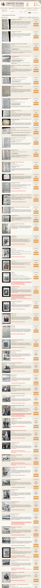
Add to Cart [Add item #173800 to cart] (36, 488)
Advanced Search (36, 12)
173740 (14, 490)
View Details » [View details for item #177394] (36, 305)
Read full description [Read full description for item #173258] (16, 565)
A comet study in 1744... (15, 215)
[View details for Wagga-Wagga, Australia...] (6, 511)
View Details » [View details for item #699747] (36, 69)
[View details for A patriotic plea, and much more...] (6, 116)
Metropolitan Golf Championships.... (17, 301)
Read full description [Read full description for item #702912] (20, 52)
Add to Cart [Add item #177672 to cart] (36, 254)
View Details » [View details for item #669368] (36, 166)
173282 (14, 538)
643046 (14, 195)
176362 (14, 351)
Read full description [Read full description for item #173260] (23, 553)
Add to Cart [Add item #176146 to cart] (36, 394)
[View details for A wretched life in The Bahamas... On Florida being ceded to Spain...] (6, 75)
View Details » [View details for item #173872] (36, 474)
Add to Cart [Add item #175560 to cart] (36, 451)
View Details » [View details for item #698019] (36, 81)
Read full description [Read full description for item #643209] (17, 188)
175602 (14, 431)
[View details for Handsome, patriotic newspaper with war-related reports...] (6, 133)
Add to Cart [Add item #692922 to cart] (36, 116)
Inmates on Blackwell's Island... (16, 479)
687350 (14, 128)
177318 (14, 314)
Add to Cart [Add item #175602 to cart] (36, 439)
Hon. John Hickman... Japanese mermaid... (18, 572)
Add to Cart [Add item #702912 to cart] (36, 49)
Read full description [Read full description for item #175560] (13, 448)
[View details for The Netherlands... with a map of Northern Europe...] (6, 83)
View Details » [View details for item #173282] (36, 544)
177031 (14, 340)
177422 (14, 287)
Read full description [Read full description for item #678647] (26, 144)
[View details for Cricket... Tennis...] (6, 323)
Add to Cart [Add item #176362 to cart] (36, 359)
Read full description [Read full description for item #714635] (26, 24)
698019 (14, 78)
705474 (14, 32)
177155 (14, 326)
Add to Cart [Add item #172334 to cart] (36, 581)
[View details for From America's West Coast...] (6, 192)
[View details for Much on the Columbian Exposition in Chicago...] (6, 440)
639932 (14, 216)
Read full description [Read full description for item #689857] (27, 124)
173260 (14, 549)
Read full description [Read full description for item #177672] (19, 254)
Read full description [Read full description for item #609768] (15, 228)
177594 (14, 273)
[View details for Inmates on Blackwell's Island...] (6, 485)
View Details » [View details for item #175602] (36, 437)
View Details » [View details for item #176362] (36, 357)
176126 (14, 406)
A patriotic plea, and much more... (16, 110)
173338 (14, 514)
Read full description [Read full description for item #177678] (26, 241)
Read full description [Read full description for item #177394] (26, 306)
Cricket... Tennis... (14, 313)
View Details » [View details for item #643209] (36, 186)
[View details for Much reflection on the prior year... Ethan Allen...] (6, 147)
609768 (14, 224)
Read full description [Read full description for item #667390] (21, 178)
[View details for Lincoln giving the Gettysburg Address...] (6, 348)
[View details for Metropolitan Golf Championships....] (6, 311)
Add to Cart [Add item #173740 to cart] (36, 498)
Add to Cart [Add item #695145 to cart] (36, 92)
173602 (14, 502)
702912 (14, 44)
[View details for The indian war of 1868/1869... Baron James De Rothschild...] (6, 566)
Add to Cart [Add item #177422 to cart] (36, 292)
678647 (14, 138)
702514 (14, 57)
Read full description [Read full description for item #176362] (18, 356)
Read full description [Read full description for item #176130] (25, 400)
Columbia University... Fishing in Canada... (18, 405)
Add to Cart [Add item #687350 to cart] (36, 133)
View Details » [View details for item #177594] (36, 276)
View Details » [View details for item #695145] (36, 90)
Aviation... (12, 272)
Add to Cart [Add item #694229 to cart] (36, 104)
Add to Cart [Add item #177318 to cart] (36, 319)
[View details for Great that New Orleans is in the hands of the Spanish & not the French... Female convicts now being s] (6, 108)
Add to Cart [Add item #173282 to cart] (36, 546)
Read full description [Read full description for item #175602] (27, 435)
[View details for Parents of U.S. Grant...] (6, 499)
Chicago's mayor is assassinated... (16, 418)
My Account (37, 4)
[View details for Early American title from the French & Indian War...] (6, 53)
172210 (14, 585)
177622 (14, 260)
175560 (14, 443)
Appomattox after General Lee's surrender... (18, 395)
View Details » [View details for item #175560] (36, 449)
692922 (14, 111)
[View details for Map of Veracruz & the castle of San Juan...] (6, 180)
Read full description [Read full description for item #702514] (14, 63)
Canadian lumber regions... (15, 442)
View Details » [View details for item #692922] (36, 114)
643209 (14, 183)
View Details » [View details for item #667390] (36, 178)
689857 (14, 120)
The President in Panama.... (15, 286)
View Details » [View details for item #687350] (36, 131)
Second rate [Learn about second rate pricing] (35, 366)
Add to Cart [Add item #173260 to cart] (36, 556)
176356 (14, 363)
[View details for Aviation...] (6, 282)
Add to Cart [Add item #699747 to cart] (36, 71)
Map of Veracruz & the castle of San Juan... (18, 174)
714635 (14, 20)
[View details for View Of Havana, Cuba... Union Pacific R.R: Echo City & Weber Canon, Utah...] (6, 543)
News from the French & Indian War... (17, 86)
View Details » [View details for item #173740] (36, 496)
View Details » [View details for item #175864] (36, 425)
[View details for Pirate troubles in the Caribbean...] (6, 29)
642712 (14, 208)
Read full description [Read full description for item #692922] (17, 116)
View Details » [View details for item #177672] (36, 252)
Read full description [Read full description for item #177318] (24, 319)
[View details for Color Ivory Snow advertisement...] (6, 360)
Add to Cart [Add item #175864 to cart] (36, 427)
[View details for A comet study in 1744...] (6, 221)
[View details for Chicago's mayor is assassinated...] (6, 428)
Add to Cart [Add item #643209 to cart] (36, 188)
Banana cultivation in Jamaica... (16, 385)
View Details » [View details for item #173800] (36, 486)
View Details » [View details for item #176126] (36, 412)
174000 (14, 455)
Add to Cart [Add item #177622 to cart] (36, 266)
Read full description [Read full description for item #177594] (26, 279)
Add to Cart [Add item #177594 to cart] (36, 278)
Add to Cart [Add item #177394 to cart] (36, 307)
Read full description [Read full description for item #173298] (17, 532)
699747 (14, 66)
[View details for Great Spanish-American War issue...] (6, 372)
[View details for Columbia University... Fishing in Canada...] (6, 415)
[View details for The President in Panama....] (6, 296)
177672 (14, 248)
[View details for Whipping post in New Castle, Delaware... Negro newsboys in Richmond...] (6, 557)
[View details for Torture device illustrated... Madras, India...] (6, 233)
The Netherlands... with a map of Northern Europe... (19, 77)
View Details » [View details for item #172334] (36, 579)
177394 (14, 302)
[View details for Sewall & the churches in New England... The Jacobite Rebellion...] (6, 204)
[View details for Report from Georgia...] (6, 159)
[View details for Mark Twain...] (6, 337)
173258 (14, 560)
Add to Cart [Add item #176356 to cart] (36, 371)
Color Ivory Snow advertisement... (16, 350)
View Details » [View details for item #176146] (36, 392)
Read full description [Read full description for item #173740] (15, 495)
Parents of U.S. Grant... (14, 489)
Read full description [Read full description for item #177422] (15, 292)
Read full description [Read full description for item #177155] (26, 331)
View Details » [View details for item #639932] (36, 219)
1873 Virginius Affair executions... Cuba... (17, 162)
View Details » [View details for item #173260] (36, 554)
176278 (14, 375)
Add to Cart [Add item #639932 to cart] (36, 221)
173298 (14, 527)
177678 (14, 236)
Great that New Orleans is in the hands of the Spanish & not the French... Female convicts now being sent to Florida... (21, 99)
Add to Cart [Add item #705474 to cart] (36, 37)
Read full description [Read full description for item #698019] (28, 84)
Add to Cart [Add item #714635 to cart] (36, 25)
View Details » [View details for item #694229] (36, 102)
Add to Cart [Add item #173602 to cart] (36, 510)
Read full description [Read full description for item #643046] (22, 199)
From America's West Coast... (15, 182)
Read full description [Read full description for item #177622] (27, 264)
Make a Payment (38, 5)
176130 (14, 396)
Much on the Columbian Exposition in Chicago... (18, 430)
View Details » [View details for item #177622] (36, 264)
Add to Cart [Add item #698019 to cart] (36, 83)
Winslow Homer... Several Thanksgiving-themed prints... (20, 584)
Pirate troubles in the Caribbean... (16, 19)
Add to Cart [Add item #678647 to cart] (36, 143)
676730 (14, 150)
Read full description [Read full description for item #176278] (14, 380)
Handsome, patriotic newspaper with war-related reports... (20, 127)
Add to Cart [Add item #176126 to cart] (36, 414)
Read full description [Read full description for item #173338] (17, 519)
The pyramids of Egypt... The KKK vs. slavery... (18, 467)
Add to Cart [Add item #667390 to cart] (36, 180)
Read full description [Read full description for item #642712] (28, 211)
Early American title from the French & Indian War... (19, 43)
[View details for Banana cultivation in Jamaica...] (6, 391)
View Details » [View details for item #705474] (36, 35)
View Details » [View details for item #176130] (36, 402)
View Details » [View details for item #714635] (36, 23)
